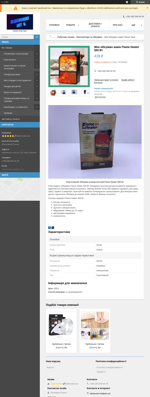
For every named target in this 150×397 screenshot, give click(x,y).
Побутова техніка (65, 37)
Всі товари (7, 47)
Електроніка (10, 59)
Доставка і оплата (11, 119)
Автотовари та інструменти (17, 80)
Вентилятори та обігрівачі (89, 37)
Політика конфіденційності (110, 367)
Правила (101, 371)
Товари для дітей (12, 86)
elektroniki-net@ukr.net (13, 169)
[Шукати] (37, 37)
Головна (54, 25)
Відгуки (50, 367)
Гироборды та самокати (15, 107)
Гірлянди (8, 113)
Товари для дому (12, 74)
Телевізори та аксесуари (16, 53)
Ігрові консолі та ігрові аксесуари (14, 67)
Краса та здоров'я (13, 92)
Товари (70, 25)
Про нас (118, 25)
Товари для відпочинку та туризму (16, 99)
